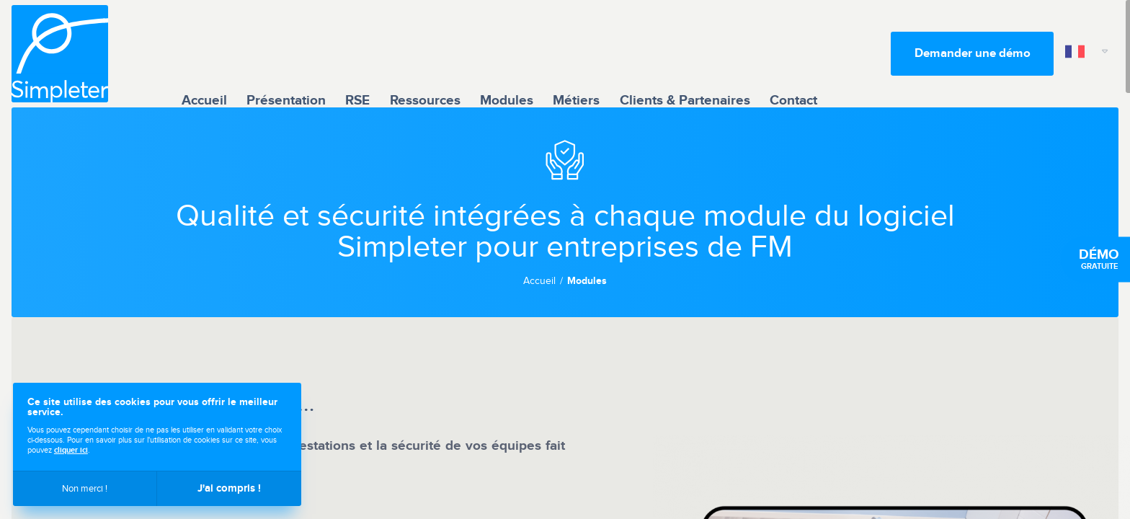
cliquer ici (71, 450)
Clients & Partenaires (685, 53)
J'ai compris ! (229, 488)
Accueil (204, 53)
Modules (506, 53)
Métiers (576, 53)
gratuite (1099, 259)
